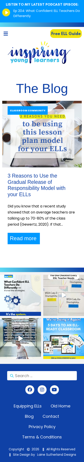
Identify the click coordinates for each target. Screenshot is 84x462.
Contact (51, 416)
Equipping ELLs (28, 406)
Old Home (60, 406)
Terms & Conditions (42, 437)
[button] (5, 33)
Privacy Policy (42, 426)
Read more (23, 238)
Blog (29, 416)
